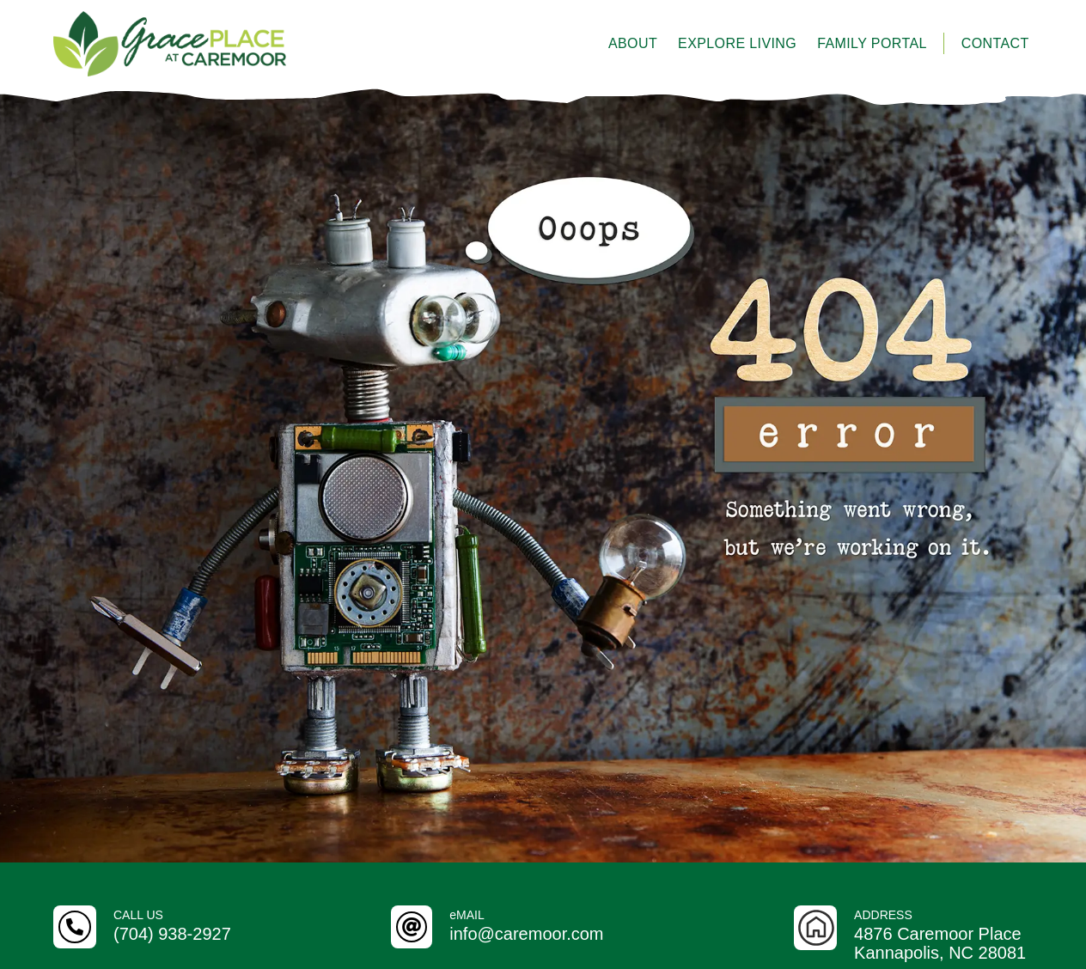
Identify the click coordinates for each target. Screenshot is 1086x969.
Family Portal (872, 43)
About (632, 43)
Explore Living (737, 43)
